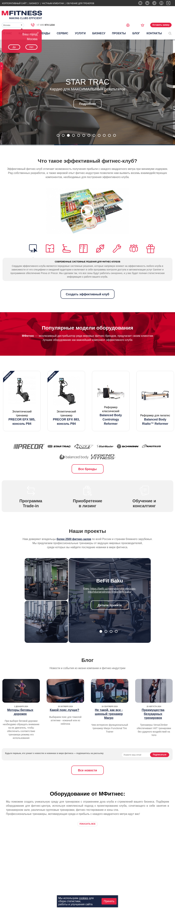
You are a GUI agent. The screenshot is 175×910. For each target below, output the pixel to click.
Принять (109, 901)
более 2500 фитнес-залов (74, 539)
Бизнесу (34, 3)
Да (14, 47)
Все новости (87, 770)
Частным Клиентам (53, 3)
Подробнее (87, 104)
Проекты (119, 33)
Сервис (62, 33)
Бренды (44, 33)
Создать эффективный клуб (87, 294)
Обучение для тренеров (80, 3)
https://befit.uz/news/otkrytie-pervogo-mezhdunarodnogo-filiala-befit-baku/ (112, 590)
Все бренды (87, 469)
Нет (31, 47)
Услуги (80, 33)
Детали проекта (110, 605)
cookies (83, 898)
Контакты (154, 33)
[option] (22, 401)
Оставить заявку (160, 25)
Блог (136, 33)
